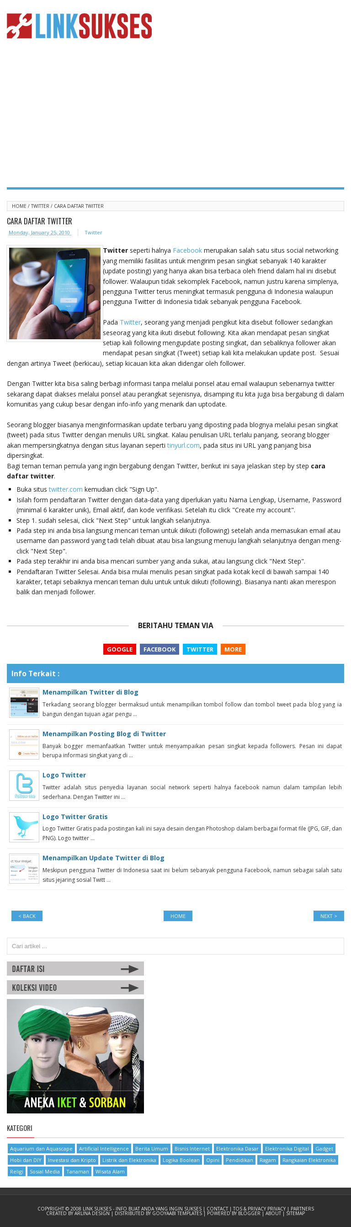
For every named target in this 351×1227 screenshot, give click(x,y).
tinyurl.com (183, 445)
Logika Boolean (181, 1159)
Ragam (268, 1159)
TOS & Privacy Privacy (260, 1208)
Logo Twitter (64, 775)
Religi (16, 1171)
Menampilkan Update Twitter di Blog (104, 857)
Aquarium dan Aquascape (41, 1148)
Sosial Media (45, 1171)
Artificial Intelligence (104, 1148)
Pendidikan (239, 1159)
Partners (302, 1208)
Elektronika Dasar (237, 1148)
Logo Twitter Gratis (75, 816)
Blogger (250, 1213)
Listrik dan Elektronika (129, 1159)
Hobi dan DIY (26, 1159)
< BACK (27, 915)
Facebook (187, 250)
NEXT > (328, 915)
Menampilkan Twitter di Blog (90, 692)
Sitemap (295, 1213)
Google (120, 649)
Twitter (41, 206)
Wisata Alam (110, 1171)
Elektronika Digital (287, 1148)
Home (20, 206)
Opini (212, 1159)
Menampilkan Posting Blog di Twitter (104, 733)
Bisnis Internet (192, 1148)
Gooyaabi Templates (177, 1213)
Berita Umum (151, 1148)
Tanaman (77, 1171)
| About (272, 1213)
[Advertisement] (175, 118)
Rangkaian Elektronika (309, 1159)
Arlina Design (92, 1213)
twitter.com (66, 489)
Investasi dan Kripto (72, 1159)
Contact (218, 1208)
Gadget (324, 1148)
